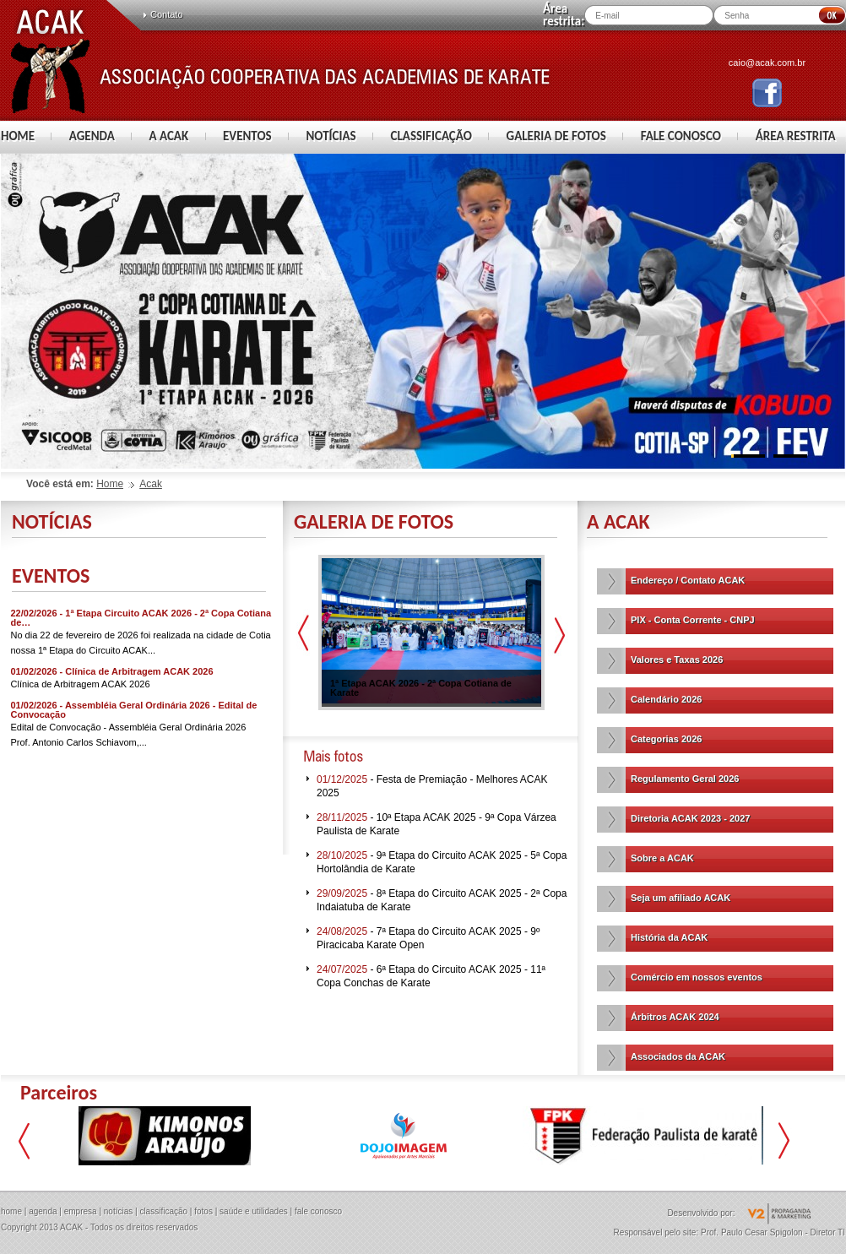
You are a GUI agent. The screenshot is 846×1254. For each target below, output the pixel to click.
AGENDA (92, 136)
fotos (203, 1211)
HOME (18, 136)
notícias (118, 1211)
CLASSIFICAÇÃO (431, 136)
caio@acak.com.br (767, 62)
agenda (43, 1211)
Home (109, 484)
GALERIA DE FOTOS (556, 136)
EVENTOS (247, 136)
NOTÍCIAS (330, 136)
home (11, 1211)
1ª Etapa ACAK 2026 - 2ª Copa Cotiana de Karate (421, 688)
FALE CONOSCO (681, 136)
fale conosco (318, 1211)
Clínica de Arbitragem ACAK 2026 (80, 684)
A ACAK (169, 136)
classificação (163, 1211)
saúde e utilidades (254, 1211)
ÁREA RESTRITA (796, 136)
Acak (150, 484)
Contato (166, 14)
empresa (80, 1211)
